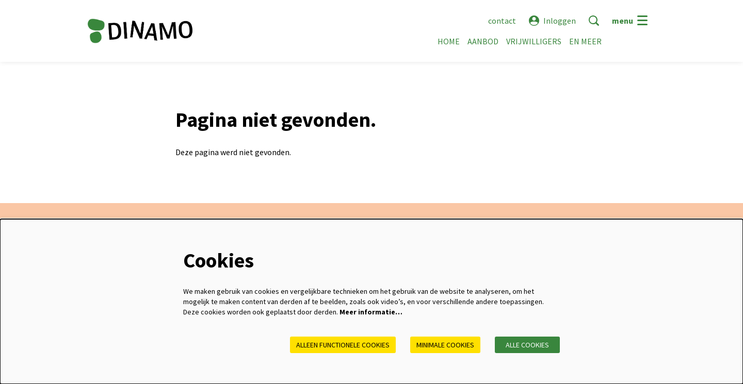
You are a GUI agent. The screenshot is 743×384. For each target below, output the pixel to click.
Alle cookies (527, 344)
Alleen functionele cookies (343, 344)
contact (502, 20)
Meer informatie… (371, 311)
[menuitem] (449, 41)
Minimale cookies (445, 344)
